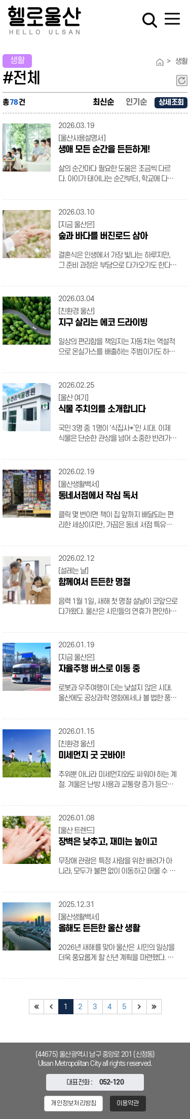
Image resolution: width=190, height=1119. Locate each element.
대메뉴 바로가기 (95, 0)
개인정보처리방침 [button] (73, 1103)
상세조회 (171, 102)
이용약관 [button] (128, 1103)
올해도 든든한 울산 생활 (99, 928)
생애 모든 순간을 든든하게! (103, 149)
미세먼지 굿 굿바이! (91, 755)
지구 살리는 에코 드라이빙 (102, 322)
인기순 (136, 102)
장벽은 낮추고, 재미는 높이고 (107, 842)
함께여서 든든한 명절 (94, 582)
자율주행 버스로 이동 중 (99, 669)
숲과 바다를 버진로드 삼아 (102, 236)
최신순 (103, 102)
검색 (149, 20)
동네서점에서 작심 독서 (98, 496)
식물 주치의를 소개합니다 (101, 409)
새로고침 (181, 80)
